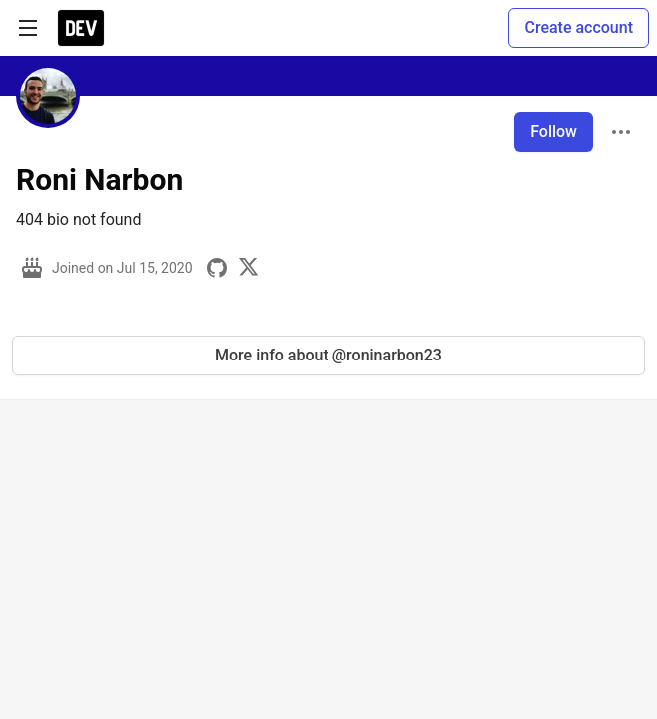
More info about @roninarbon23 (328, 355)
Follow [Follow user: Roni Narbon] (553, 131)
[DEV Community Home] (81, 28)
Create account (578, 27)
